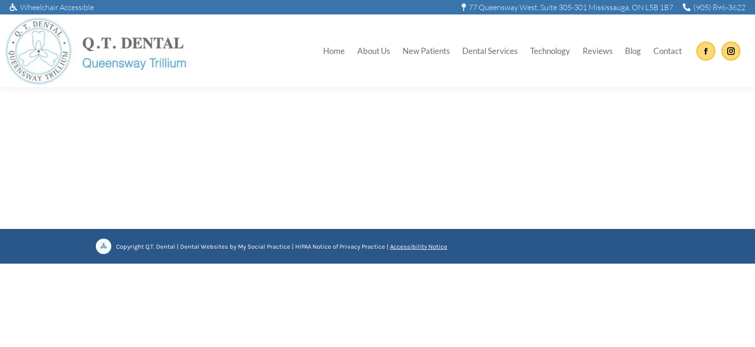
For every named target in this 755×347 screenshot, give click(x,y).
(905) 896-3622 (714, 7)
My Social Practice (263, 246)
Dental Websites (204, 246)
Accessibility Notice (418, 246)
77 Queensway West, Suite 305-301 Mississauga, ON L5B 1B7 (568, 7)
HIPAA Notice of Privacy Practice (340, 246)
